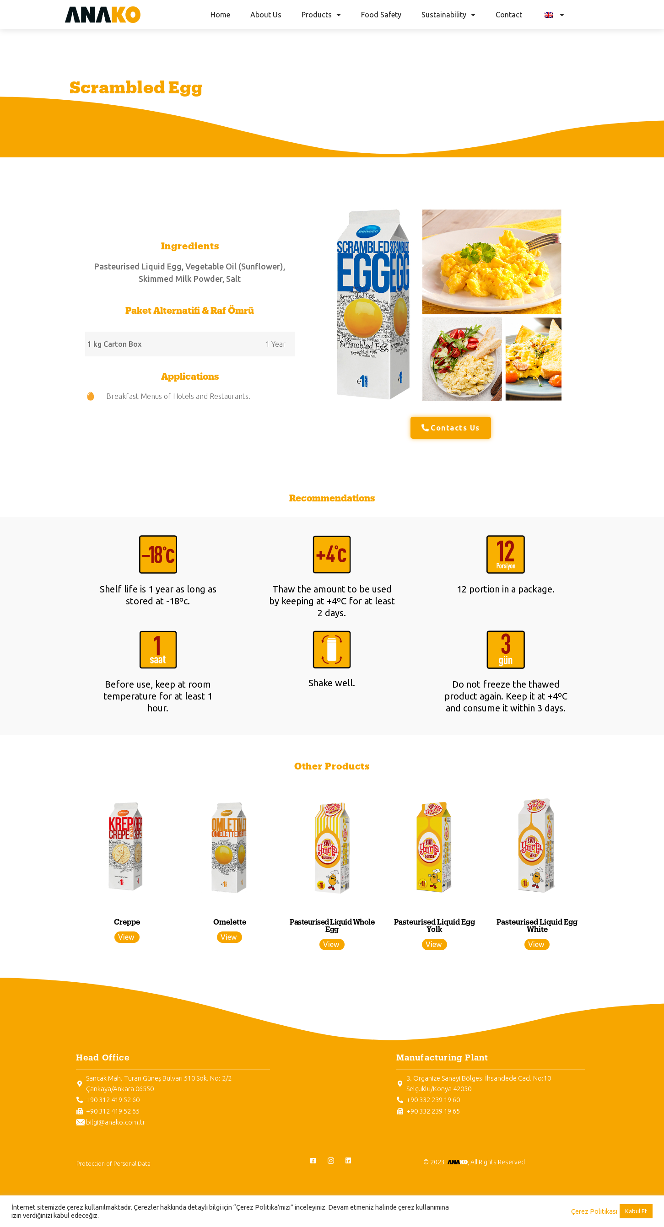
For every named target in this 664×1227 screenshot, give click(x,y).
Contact (509, 15)
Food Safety (381, 15)
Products (321, 14)
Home (220, 15)
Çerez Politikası (594, 1211)
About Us (265, 15)
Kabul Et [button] (636, 1211)
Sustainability (448, 14)
